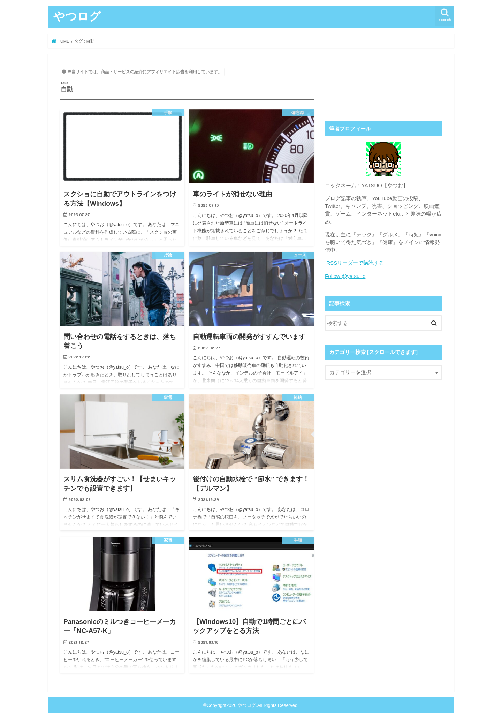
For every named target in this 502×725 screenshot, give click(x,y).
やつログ (77, 16)
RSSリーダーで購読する (355, 263)
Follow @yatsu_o (345, 276)
